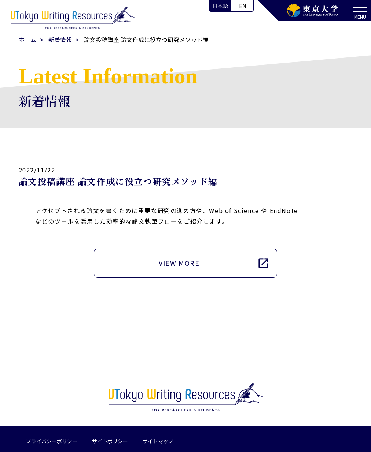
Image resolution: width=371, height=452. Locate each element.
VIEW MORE (214, 263)
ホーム (27, 39)
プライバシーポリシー (51, 441)
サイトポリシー (110, 441)
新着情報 (60, 39)
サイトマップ (158, 441)
